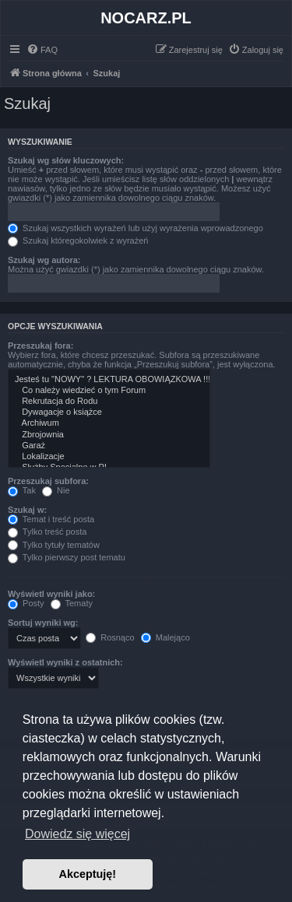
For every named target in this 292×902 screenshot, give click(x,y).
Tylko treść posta (47, 531)
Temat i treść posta (51, 519)
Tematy (72, 603)
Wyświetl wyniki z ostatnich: (65, 662)
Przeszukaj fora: (40, 345)
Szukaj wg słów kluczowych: (66, 160)
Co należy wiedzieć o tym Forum (109, 390)
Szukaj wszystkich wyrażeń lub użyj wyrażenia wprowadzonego (135, 228)
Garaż (109, 445)
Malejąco (165, 637)
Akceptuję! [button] (88, 874)
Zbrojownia (109, 435)
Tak (22, 490)
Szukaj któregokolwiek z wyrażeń (78, 240)
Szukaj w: (27, 509)
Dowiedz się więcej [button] (77, 834)
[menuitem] (42, 49)
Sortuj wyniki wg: (43, 622)
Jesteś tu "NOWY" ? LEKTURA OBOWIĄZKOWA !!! (109, 379)
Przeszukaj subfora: (48, 481)
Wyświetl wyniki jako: (51, 593)
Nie (56, 490)
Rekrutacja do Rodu (109, 401)
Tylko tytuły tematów (54, 544)
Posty (26, 603)
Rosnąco (110, 637)
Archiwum (109, 423)
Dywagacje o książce (109, 412)
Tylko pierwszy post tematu (66, 557)
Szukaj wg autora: (44, 260)
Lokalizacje (109, 456)
